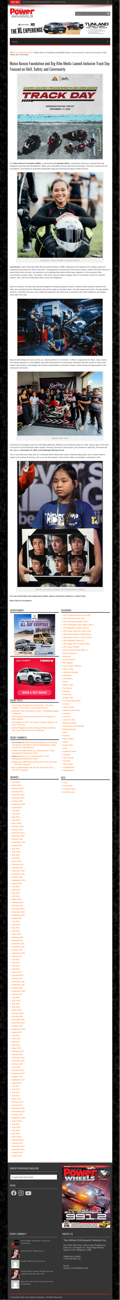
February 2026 (18, 788)
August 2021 (17, 956)
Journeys (66, 713)
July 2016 (16, 1124)
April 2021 (16, 969)
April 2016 (16, 1134)
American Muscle (70, 653)
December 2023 (18, 871)
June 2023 (16, 890)
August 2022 (17, 918)
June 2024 (16, 852)
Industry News (68, 707)
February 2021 (18, 975)
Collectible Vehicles (70, 672)
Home (13, 52)
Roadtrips (66, 755)
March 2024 (16, 861)
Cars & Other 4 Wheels (72, 666)
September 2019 (18, 1029)
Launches (66, 717)
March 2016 (16, 1137)
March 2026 (16, 785)
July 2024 (16, 849)
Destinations (68, 679)
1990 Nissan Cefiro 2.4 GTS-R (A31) (77, 637)
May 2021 (16, 966)
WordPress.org (69, 792)
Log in (65, 782)
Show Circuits (68, 758)
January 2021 (17, 978)
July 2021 (16, 959)
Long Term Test (69, 720)
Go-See (66, 704)
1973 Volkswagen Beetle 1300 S (75, 622)
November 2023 (18, 874)
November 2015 (18, 1149)
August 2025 (17, 807)
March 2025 (16, 823)
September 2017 (18, 1080)
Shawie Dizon (17, 751)
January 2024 (17, 868)
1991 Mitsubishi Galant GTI (73, 641)
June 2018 (16, 1067)
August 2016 (17, 1121)
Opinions (66, 736)
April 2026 (16, 782)
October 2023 (17, 877)
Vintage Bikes (68, 770)
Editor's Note (68, 685)
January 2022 (17, 940)
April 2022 (16, 931)
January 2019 (17, 1054)
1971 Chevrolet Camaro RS (74, 618)
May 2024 (16, 855)
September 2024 (18, 842)
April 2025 (16, 820)
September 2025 (18, 804)
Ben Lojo (15, 767)
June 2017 (16, 1089)
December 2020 (18, 982)
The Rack (66, 761)
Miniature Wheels (70, 723)
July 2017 (16, 1086)
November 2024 (18, 836)
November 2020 (18, 985)
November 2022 (18, 912)
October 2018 (17, 1064)
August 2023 (17, 883)
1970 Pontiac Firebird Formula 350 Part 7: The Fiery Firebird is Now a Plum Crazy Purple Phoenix (58, 2)
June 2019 (16, 1039)
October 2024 (17, 839)
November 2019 (18, 1023)
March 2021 (16, 972)
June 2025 (16, 814)
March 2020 (16, 1010)
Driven (65, 682)
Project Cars (68, 745)
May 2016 (16, 1130)
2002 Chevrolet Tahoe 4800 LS (75, 650)
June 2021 (16, 963)
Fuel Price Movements (72, 701)
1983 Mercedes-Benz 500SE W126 (77, 634)
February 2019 (18, 1051)
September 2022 (18, 915)
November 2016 (18, 1111)
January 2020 (17, 1016)
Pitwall (65, 742)
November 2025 (18, 798)
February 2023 (18, 902)
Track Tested (68, 764)
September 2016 (18, 1118)
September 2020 (18, 991)
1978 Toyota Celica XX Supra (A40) (77, 631)
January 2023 (17, 906)
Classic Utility (68, 669)
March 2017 (16, 1099)
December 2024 (18, 833)
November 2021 (18, 947)
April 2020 (16, 1007)
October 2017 (17, 1077)
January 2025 (17, 830)
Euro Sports (67, 688)
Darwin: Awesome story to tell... (33, 1261)
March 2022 (16, 934)
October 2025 (17, 801)
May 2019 (16, 1042)
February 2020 (18, 1013)
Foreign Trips (68, 698)
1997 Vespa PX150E (71, 647)
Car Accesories (69, 660)
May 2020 (16, 1004)
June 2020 (16, 1001)
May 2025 (16, 817)
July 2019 (16, 1035)
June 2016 (16, 1127)
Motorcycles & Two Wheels (73, 726)
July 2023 (16, 887)
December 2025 (18, 795)
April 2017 (16, 1096)
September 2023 (18, 880)
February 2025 (18, 826)
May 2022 (16, 928)
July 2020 (16, 997)
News (65, 732)
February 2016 (18, 1140)
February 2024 (18, 864)
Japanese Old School (71, 710)
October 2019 (17, 1026)
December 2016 (18, 1108)
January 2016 (17, 1143)
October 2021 (17, 950)
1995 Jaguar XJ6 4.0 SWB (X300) (76, 644)
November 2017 (18, 1073)
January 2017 (17, 1105)
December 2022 (18, 909)
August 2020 (17, 994)
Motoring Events (25, 52)
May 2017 (16, 1092)
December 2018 (18, 1058)
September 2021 (18, 953)
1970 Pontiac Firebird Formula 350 (76, 615)
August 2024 (17, 845)
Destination (67, 675)
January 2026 (17, 792)
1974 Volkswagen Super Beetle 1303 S (78, 625)
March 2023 (16, 899)
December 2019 (18, 1020)
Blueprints (67, 656)
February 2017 (18, 1102)
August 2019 (17, 1032)
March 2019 (16, 1048)
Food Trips (67, 694)
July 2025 (16, 811)
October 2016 (17, 1115)
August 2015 (17, 1156)
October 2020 (17, 988)
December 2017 (18, 1070)
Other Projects (68, 739)
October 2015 (17, 1153)
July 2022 (16, 921)
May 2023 (16, 893)
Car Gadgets (68, 663)
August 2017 (17, 1083)
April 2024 (16, 858)
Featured (66, 691)
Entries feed (67, 786)
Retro (65, 748)
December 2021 (18, 944)
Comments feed (69, 789)
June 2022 (16, 925)
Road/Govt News (69, 751)
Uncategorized (68, 767)
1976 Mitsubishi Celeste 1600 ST (76, 628)
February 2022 (18, 937)
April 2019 (16, 1045)
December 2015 (18, 1146)
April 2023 (16, 896)
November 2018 (18, 1061)
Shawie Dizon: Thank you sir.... (33, 1251)
